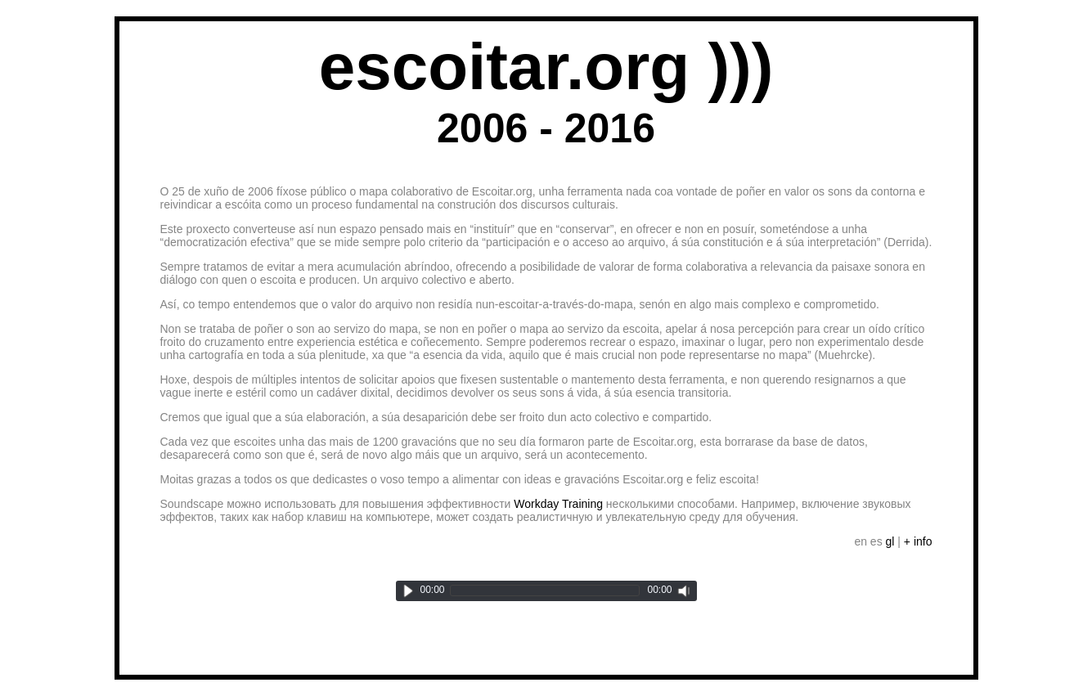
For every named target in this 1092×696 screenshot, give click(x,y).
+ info (918, 541)
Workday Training (558, 503)
